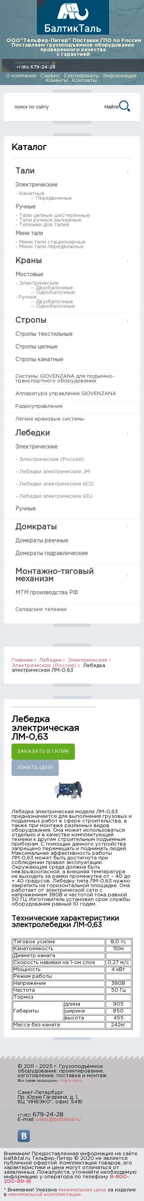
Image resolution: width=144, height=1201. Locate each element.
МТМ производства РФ (46, 592)
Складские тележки (40, 609)
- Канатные (30, 194)
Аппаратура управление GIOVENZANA (65, 394)
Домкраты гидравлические (51, 553)
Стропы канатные (39, 359)
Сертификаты (81, 76)
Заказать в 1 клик (43, 751)
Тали (25, 171)
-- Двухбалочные (52, 288)
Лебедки (32, 433)
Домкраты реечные (41, 541)
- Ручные (26, 297)
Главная (22, 660)
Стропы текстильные (44, 334)
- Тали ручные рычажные (48, 220)
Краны (28, 260)
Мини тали (29, 233)
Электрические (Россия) (44, 666)
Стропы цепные (36, 347)
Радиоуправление (39, 406)
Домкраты (36, 527)
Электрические (36, 185)
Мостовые (29, 274)
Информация (120, 76)
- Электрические (37, 283)
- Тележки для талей (42, 225)
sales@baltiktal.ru (58, 1120)
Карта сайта (71, 1080)
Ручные (25, 207)
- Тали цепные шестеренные (52, 216)
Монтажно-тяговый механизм (54, 575)
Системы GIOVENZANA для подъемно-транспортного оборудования (64, 378)
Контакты (84, 80)
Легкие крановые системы (49, 419)
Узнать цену (35, 768)
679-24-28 (36, 67)
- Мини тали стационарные (50, 242)
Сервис (50, 76)
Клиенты (57, 80)
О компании (21, 76)
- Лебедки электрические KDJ (54, 496)
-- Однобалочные (53, 292)
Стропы (30, 320)
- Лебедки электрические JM (52, 472)
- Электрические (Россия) (49, 459)
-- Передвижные (51, 198)
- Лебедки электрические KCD (54, 484)
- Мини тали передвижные (49, 247)
